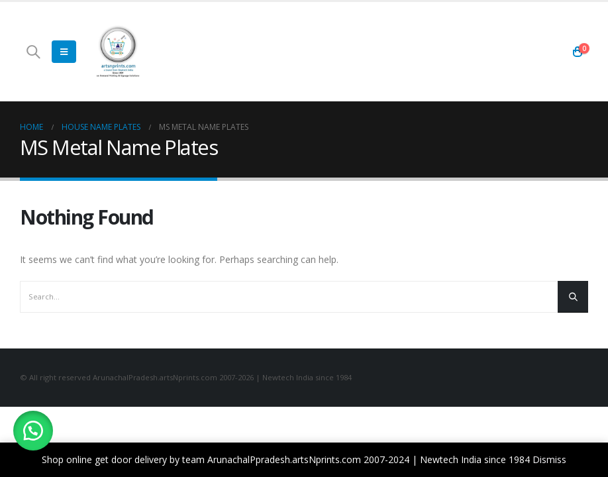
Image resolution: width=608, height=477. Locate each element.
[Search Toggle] (33, 51)
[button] (33, 430)
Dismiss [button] (549, 459)
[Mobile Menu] (64, 51)
